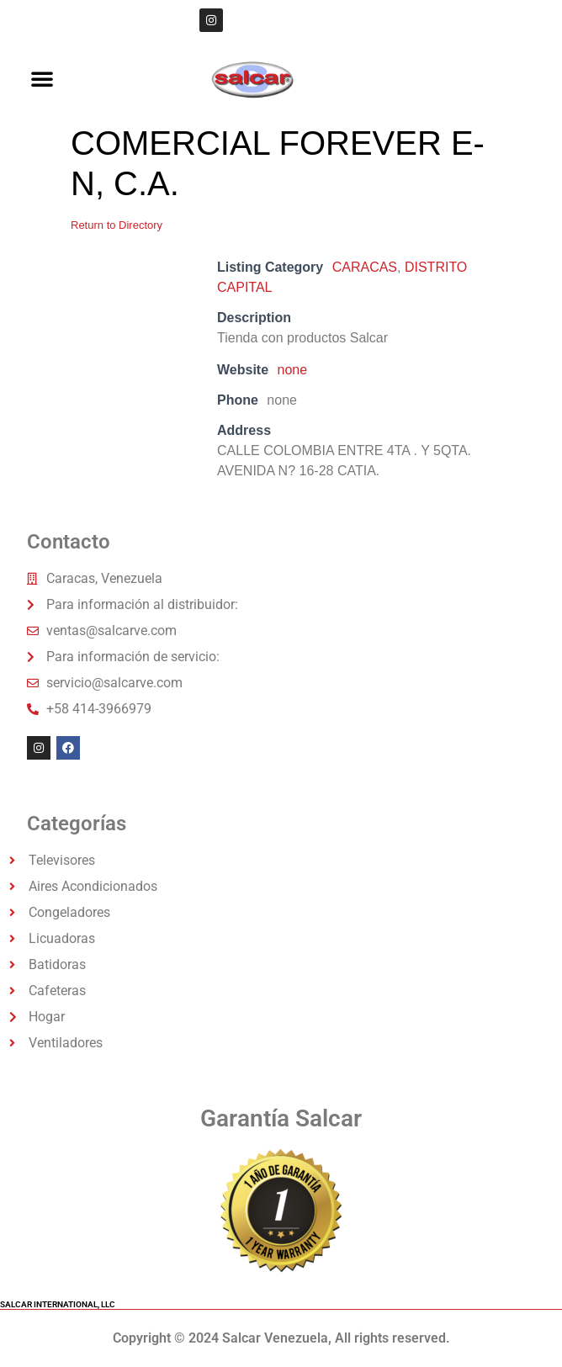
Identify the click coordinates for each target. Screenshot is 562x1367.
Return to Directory (116, 225)
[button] (42, 78)
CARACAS (364, 267)
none (293, 370)
